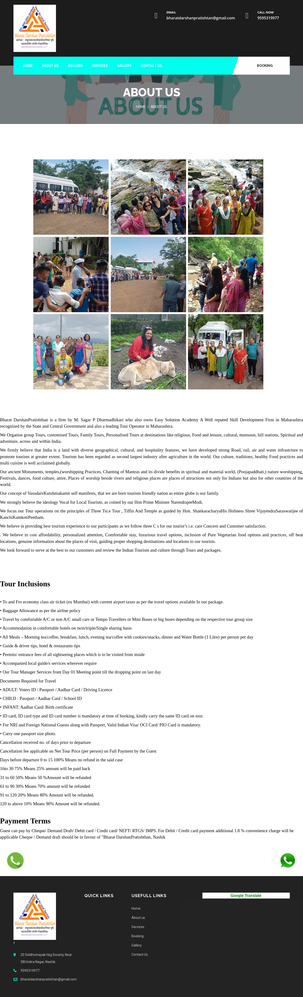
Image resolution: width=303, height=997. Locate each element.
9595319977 (268, 18)
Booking (265, 66)
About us (50, 66)
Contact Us (151, 66)
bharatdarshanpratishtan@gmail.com (200, 18)
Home (28, 66)
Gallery (124, 66)
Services (100, 66)
